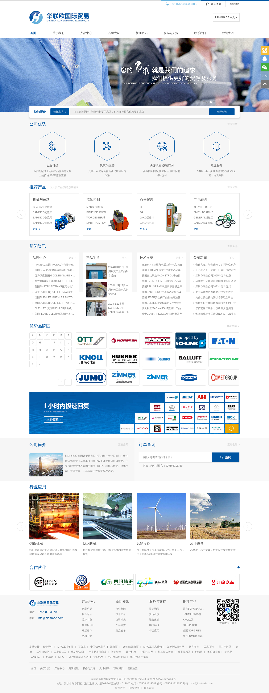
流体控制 (93, 199)
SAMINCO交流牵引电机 (42, 213)
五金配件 (48, 646)
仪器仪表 (146, 199)
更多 (36, 228)
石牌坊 (82, 646)
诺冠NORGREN (192, 630)
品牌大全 (114, 33)
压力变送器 (225, 646)
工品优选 (209, 646)
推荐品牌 (87, 614)
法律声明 (120, 687)
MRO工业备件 (65, 646)
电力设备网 (77, 651)
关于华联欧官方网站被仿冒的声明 (213, 292)
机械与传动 (41, 199)
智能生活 (228, 33)
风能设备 (143, 543)
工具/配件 (201, 199)
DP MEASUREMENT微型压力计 (150, 208)
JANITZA (36, 656)
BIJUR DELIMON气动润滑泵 (96, 213)
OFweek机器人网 (78, 656)
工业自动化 (43, 651)
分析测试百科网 (175, 646)
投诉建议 (154, 614)
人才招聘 (104, 668)
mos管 (199, 651)
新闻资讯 (142, 33)
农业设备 (197, 543)
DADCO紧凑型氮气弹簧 (203, 223)
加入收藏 (216, 4)
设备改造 (154, 619)
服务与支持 (171, 33)
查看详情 (233, 123)
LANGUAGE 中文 (225, 17)
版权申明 (134, 687)
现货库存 (87, 630)
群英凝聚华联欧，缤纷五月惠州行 (213, 308)
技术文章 (121, 614)
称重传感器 (184, 651)
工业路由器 (60, 651)
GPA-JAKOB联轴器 (42, 208)
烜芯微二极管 (165, 651)
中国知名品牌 (97, 646)
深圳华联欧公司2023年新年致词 (212, 286)
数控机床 (131, 651)
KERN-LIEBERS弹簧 (203, 208)
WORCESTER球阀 (95, 218)
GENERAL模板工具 (203, 218)
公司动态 (121, 619)
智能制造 (116, 651)
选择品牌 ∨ (59, 111)
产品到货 (121, 625)
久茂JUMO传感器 (193, 636)
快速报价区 (88, 625)
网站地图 (234, 4)
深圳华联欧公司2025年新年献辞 (212, 275)
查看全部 (233, 186)
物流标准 (154, 625)
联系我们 (200, 33)
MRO (61, 656)
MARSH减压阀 (94, 207)
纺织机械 (89, 543)
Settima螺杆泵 (131, 646)
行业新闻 (121, 608)
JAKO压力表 (147, 222)
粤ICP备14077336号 (165, 678)
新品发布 (121, 630)
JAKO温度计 (147, 217)
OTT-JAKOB (190, 625)
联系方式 (149, 687)
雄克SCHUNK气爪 (193, 608)
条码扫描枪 (213, 651)
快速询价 (154, 608)
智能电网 (98, 656)
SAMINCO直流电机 (42, 223)
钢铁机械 (36, 543)
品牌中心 (87, 619)
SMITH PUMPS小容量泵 (96, 223)
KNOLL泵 (188, 619)
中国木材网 (147, 651)
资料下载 (87, 636)
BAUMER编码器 (192, 614)
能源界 (228, 651)
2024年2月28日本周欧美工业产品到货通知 (118, 289)
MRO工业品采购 (152, 646)
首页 (33, 33)
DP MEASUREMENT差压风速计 (150, 213)
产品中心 (86, 33)
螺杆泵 (114, 646)
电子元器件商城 (97, 651)
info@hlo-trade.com (50, 618)
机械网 (50, 656)
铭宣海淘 (194, 646)
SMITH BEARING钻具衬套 (204, 213)
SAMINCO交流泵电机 (42, 218)
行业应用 (154, 630)
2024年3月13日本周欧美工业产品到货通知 (118, 271)
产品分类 (87, 608)
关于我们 (58, 33)
